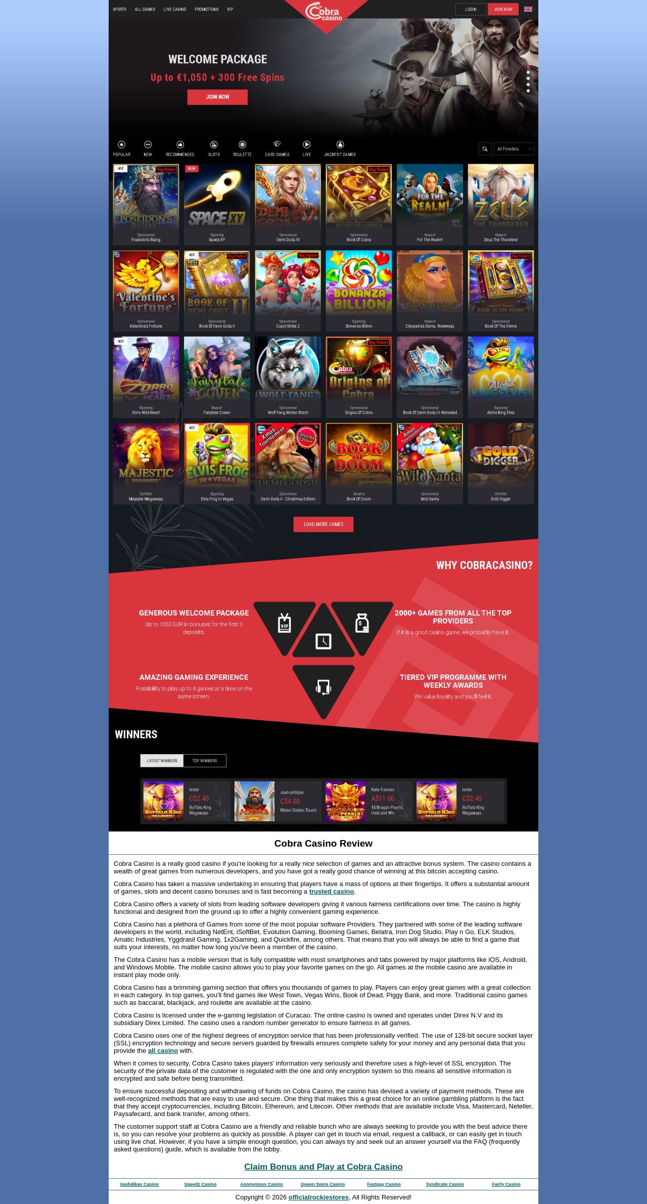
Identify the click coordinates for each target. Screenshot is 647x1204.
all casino (163, 1050)
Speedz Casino (200, 1184)
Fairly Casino (506, 1184)
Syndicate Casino (445, 1184)
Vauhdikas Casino (139, 1184)
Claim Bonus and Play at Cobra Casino (323, 1167)
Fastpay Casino (384, 1184)
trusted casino (331, 891)
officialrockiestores (319, 1197)
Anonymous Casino (261, 1184)
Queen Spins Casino (323, 1184)
